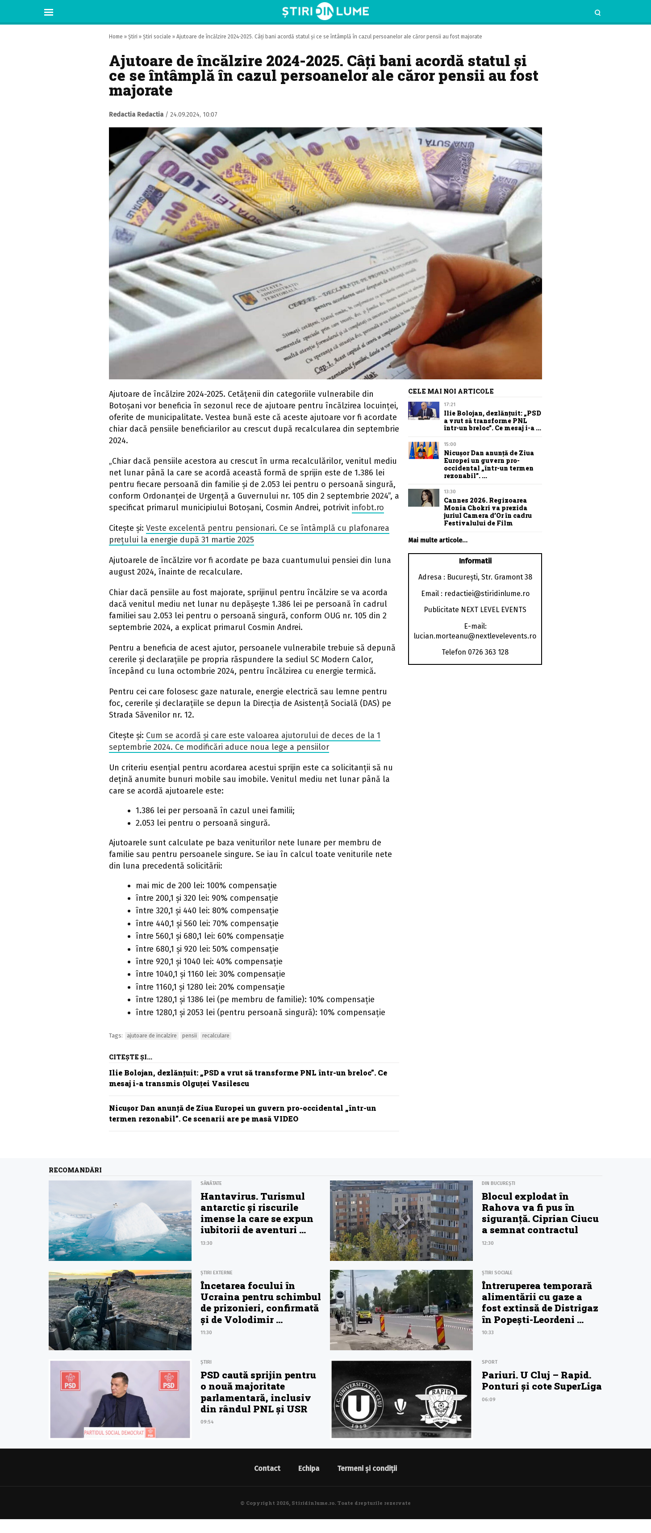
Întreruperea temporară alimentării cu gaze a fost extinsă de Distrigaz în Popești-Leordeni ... (540, 1302)
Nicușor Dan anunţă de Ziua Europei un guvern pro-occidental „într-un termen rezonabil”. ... (489, 464)
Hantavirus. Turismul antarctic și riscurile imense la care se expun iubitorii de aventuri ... (256, 1213)
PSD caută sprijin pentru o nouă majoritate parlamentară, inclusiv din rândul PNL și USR (258, 1392)
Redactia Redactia (136, 114)
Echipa (308, 1468)
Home (116, 37)
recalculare (216, 1036)
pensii (189, 1036)
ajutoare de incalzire (152, 1036)
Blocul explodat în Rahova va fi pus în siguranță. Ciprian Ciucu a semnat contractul (540, 1213)
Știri (133, 37)
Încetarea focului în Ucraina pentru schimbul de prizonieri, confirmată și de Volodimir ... (260, 1302)
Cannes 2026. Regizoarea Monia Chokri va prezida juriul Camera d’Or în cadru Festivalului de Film (488, 511)
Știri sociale (157, 37)
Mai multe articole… (437, 540)
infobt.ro (368, 507)
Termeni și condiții (367, 1468)
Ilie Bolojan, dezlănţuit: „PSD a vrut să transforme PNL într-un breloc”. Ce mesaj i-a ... (492, 421)
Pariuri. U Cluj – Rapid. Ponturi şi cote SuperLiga (542, 1380)
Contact (267, 1468)
